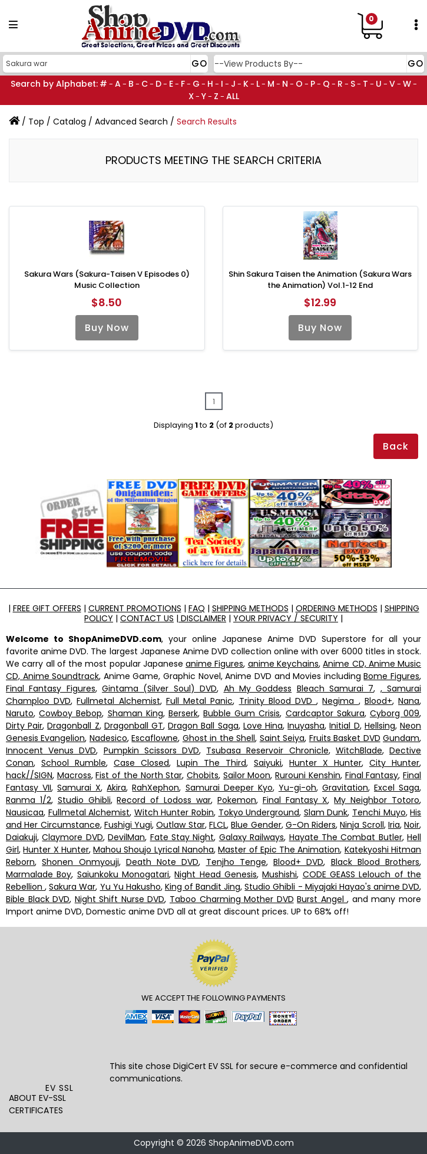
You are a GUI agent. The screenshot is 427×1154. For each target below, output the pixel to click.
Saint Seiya (282, 738)
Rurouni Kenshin (307, 775)
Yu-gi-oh (297, 788)
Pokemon (236, 800)
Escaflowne (154, 738)
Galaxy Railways (251, 837)
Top (36, 121)
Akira (116, 788)
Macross (74, 775)
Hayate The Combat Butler (345, 837)
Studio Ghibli (84, 800)
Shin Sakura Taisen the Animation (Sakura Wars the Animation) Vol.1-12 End (320, 279)
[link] (59, 1056)
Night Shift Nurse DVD (120, 899)
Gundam (401, 738)
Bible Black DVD (37, 899)
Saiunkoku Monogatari (123, 874)
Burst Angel (322, 899)
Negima (340, 701)
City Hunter (394, 763)
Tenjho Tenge (236, 862)
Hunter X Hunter (325, 763)
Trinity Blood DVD (278, 701)
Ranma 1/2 (28, 800)
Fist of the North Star (138, 775)
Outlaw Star (180, 825)
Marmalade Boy (38, 874)
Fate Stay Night (182, 837)
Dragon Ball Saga (203, 726)
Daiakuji (21, 837)
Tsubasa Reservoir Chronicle (267, 750)
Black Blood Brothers (375, 862)
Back (396, 446)
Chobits (203, 775)
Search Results (207, 121)
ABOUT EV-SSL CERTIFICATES (37, 1104)
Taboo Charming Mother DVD (232, 899)
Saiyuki (268, 763)
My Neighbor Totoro (376, 800)
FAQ (196, 608)
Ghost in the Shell (219, 738)
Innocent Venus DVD (51, 750)
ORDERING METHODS (337, 608)
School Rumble (73, 763)
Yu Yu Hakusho (130, 887)
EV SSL (59, 1088)
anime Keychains (283, 664)
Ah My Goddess (258, 688)
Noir (411, 825)
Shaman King (135, 713)
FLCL (218, 825)
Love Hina (263, 726)
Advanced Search (131, 121)
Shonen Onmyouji (80, 862)
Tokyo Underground (259, 812)
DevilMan (126, 837)
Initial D (344, 726)
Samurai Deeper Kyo (229, 788)
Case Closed (141, 763)
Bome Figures (391, 676)
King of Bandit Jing (202, 887)
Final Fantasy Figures (50, 688)
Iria (394, 825)
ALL (232, 96)
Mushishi (279, 874)
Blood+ (378, 701)
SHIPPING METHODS (250, 608)
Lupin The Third (211, 763)
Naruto (20, 713)
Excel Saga (396, 788)
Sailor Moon (247, 775)
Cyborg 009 (394, 713)
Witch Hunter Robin (174, 812)
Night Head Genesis (215, 874)
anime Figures (214, 664)
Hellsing (380, 726)
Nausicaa (25, 812)
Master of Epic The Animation (279, 849)
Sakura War (72, 887)
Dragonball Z (73, 726)
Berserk (183, 713)
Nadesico (108, 738)
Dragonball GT (133, 726)
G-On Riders (311, 825)
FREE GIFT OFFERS (47, 608)
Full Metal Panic (199, 701)
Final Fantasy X (295, 800)
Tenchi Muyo (379, 812)
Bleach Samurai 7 (335, 688)
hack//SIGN (29, 775)
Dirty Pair (24, 726)
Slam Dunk (326, 812)
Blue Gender (256, 825)
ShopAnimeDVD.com (251, 1143)
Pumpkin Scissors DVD (151, 750)
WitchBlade (359, 750)
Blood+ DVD (298, 862)
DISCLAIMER (202, 618)
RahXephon (155, 788)
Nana (408, 701)
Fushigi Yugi (128, 825)
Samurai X (79, 788)
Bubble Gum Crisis (241, 713)
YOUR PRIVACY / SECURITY (285, 618)
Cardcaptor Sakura (325, 713)
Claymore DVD (72, 837)
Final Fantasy (372, 775)
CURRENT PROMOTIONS (134, 608)
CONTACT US (147, 618)
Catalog (69, 121)
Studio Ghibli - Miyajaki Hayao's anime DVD (331, 887)
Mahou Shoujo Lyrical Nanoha (153, 849)
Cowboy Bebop (70, 713)
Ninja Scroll (361, 825)
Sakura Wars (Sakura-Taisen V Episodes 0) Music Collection (107, 279)
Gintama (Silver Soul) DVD (159, 688)
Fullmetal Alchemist (118, 701)
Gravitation (345, 788)
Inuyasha (306, 726)
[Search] (104, 64)
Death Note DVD (162, 862)
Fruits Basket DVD (344, 738)
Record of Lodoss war (164, 800)
